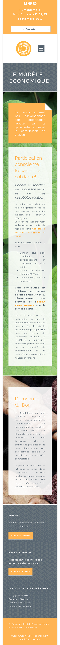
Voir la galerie (20, 571)
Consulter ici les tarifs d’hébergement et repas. (30, 232)
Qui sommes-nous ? (21, 635)
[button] (31, 29)
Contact (36, 639)
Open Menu (41, 48)
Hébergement (40, 635)
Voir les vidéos (20, 536)
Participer (25, 639)
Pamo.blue (31, 627)
